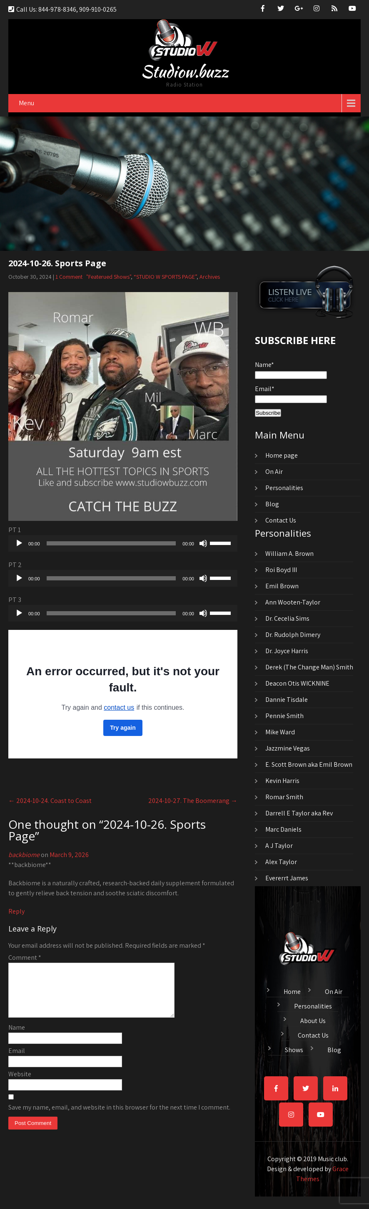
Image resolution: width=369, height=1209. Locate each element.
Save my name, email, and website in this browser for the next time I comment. (119, 1117)
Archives (209, 276)
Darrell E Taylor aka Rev (299, 813)
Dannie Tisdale (286, 699)
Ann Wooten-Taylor (292, 602)
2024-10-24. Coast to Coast (50, 800)
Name (16, 1037)
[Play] (19, 543)
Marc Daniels (283, 829)
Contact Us (280, 520)
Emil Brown (282, 586)
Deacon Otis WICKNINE (297, 683)
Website (19, 1084)
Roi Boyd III (281, 569)
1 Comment (68, 276)
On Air (274, 471)
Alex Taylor (281, 861)
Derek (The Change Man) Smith (309, 667)
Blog (272, 504)
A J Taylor (279, 845)
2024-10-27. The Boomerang (192, 800)
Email (16, 1060)
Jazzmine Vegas (287, 748)
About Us (313, 1019)
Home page (281, 455)
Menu (26, 103)
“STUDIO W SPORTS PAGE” (165, 276)
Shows (294, 1048)
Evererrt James (286, 878)
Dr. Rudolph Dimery (292, 634)
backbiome (24, 854)
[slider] (111, 543)
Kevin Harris (282, 780)
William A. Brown (289, 553)
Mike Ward (280, 732)
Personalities (284, 487)
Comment (24, 957)
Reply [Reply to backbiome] (16, 911)
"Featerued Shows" (108, 276)
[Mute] (203, 543)
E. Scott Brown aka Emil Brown (308, 764)
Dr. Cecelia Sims (287, 618)
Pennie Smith (284, 715)
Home (292, 990)
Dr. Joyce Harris (286, 651)
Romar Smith (284, 797)
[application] (122, 543)
